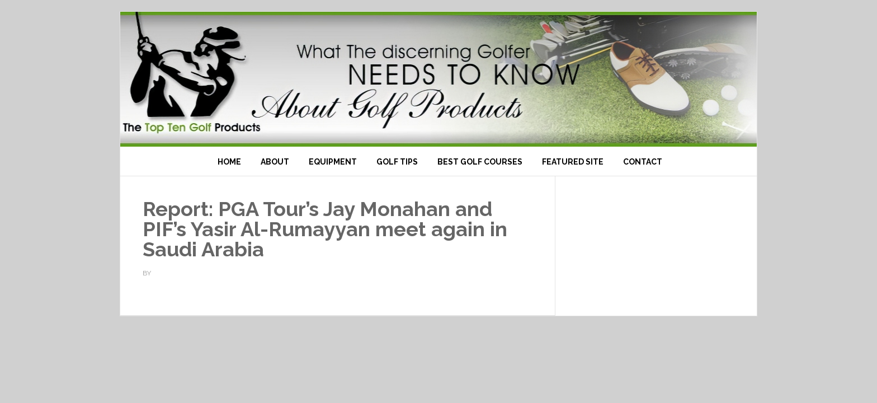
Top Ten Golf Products (438, 79)
